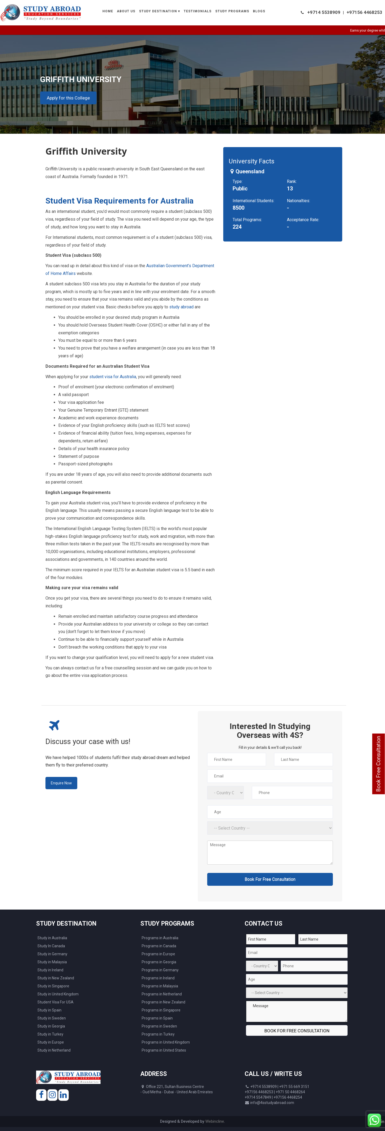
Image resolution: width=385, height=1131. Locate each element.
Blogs (259, 11)
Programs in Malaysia (160, 986)
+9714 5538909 (323, 12)
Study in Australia (52, 938)
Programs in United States (164, 1050)
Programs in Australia (160, 938)
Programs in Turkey (158, 1034)
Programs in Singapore (161, 1010)
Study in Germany (52, 954)
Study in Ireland (50, 970)
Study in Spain (49, 1010)
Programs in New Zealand (163, 1002)
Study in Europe (50, 1042)
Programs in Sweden (159, 1026)
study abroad (181, 306)
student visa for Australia (112, 376)
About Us (126, 11)
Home (107, 11)
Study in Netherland (54, 1050)
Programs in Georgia (159, 962)
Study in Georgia (51, 1026)
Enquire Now (61, 783)
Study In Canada (51, 946)
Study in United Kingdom (58, 994)
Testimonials (197, 11)
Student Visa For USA (55, 1002)
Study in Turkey (50, 1034)
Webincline (214, 1121)
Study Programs (232, 11)
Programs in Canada (159, 946)
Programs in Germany (160, 970)
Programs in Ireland (158, 978)
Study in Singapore (53, 986)
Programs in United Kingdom (166, 1042)
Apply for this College (68, 98)
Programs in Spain (157, 1018)
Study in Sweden (51, 1018)
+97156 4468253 (364, 12)
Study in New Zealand (55, 978)
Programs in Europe (158, 954)
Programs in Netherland (162, 994)
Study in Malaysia (52, 962)
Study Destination (158, 11)
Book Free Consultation (378, 764)
